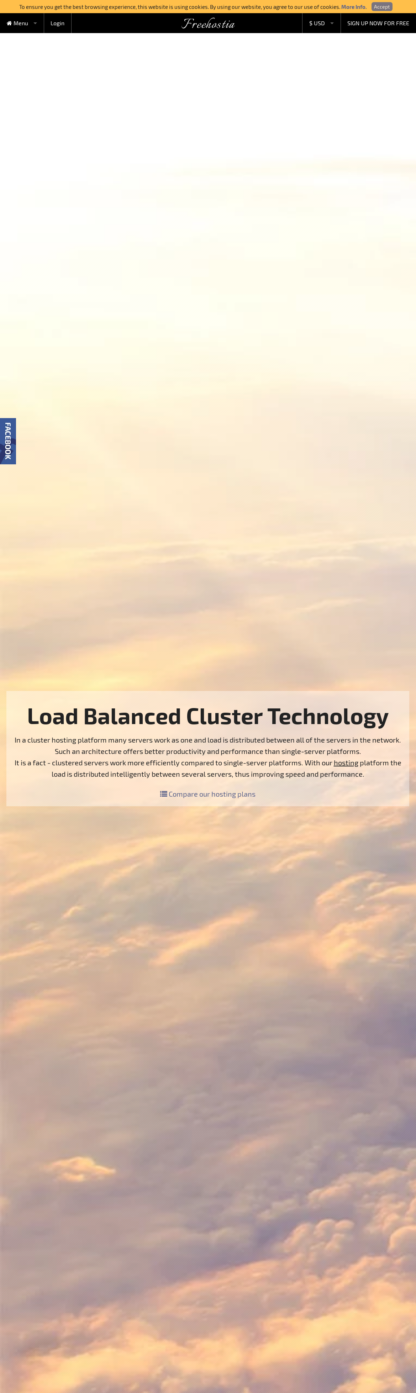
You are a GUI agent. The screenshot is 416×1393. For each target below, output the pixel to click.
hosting (346, 762)
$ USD (317, 23)
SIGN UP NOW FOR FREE (378, 23)
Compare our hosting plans (208, 794)
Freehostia (208, 25)
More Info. (354, 7)
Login (57, 23)
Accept (382, 7)
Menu (17, 23)
